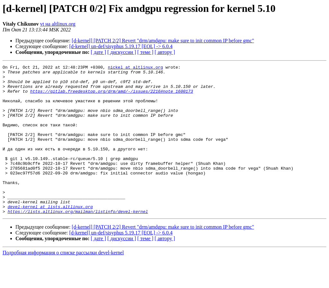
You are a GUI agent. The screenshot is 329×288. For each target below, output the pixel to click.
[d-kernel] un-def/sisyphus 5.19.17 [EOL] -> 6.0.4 (121, 46)
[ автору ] (165, 52)
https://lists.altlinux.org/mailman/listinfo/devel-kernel (78, 241)
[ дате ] (98, 52)
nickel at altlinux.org (135, 68)
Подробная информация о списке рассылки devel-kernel (63, 282)
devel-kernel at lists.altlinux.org (50, 235)
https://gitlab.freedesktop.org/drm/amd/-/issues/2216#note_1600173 (111, 97)
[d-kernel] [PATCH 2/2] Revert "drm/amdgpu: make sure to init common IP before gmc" (163, 40)
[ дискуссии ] (121, 52)
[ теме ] (145, 52)
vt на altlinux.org (58, 24)
